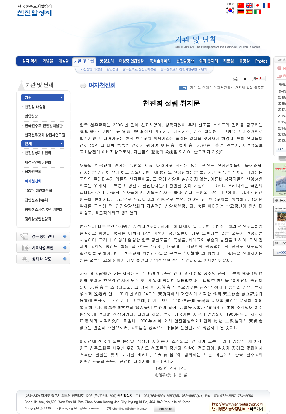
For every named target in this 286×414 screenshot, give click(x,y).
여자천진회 (222, 87)
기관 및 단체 (199, 87)
